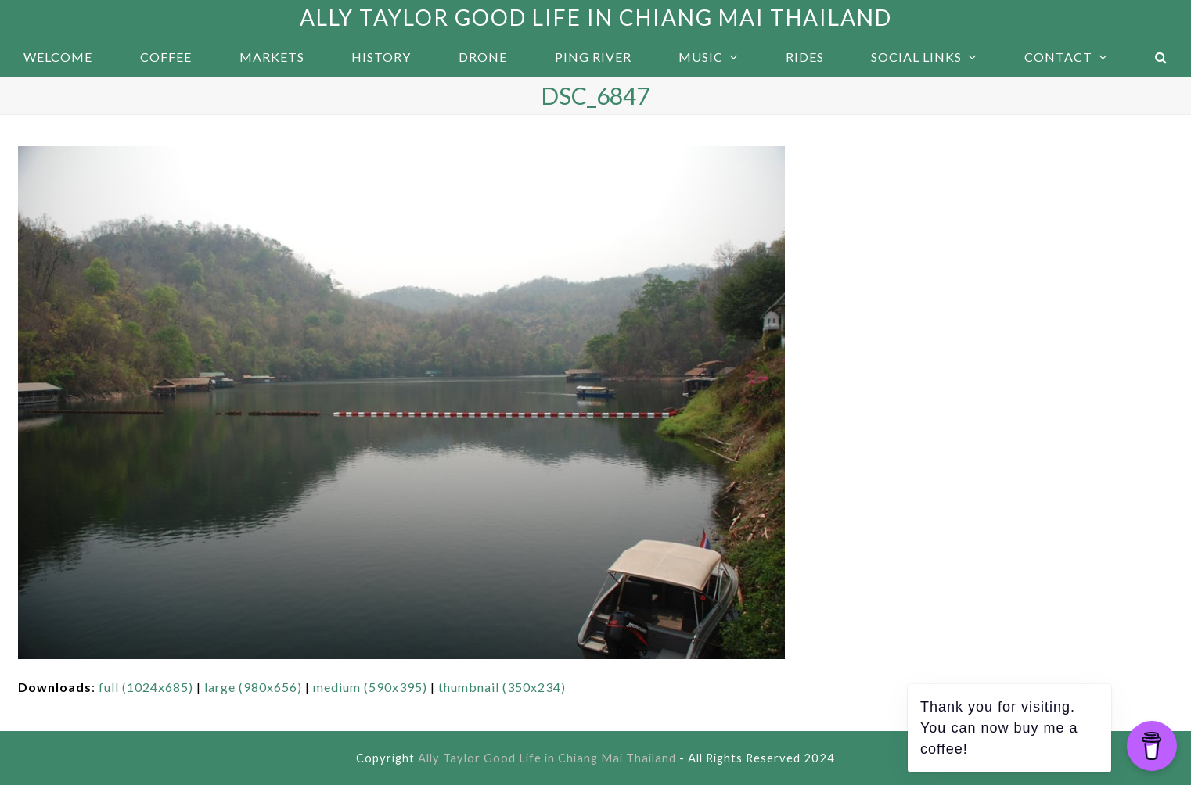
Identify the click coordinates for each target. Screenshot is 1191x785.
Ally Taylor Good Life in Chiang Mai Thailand (596, 17)
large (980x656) (253, 686)
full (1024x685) (146, 686)
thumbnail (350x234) (502, 686)
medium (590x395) (370, 686)
